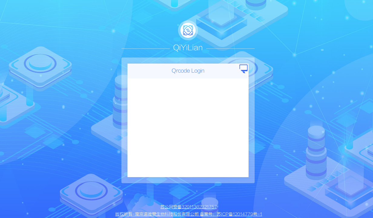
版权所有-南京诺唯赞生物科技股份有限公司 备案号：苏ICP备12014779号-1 (188, 214)
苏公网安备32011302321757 (188, 207)
